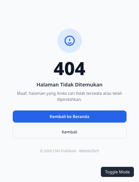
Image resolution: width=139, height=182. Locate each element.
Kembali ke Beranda (69, 116)
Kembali (69, 132)
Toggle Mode (117, 172)
